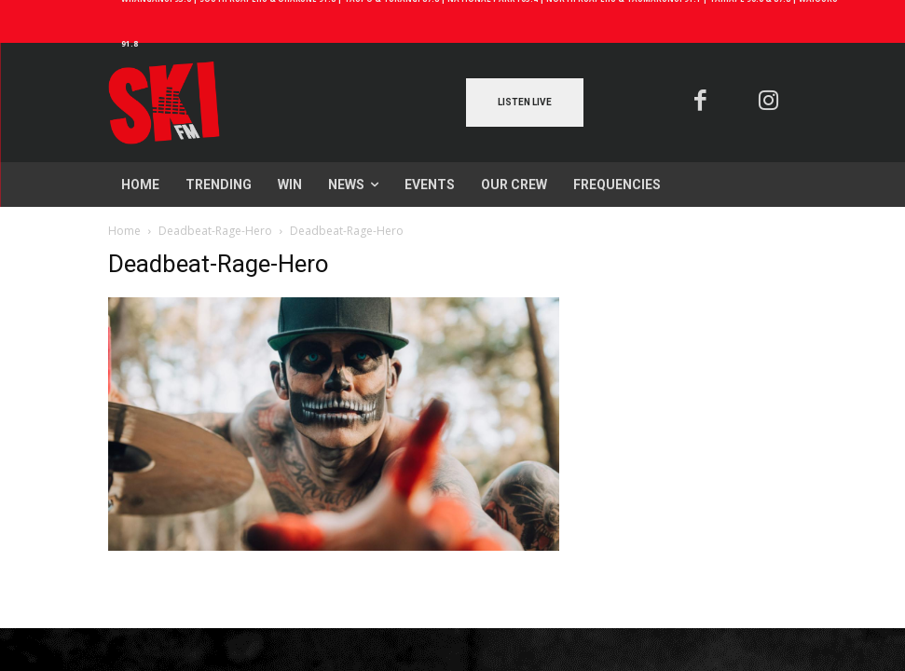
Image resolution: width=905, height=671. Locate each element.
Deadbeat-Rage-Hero (215, 231)
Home (124, 231)
